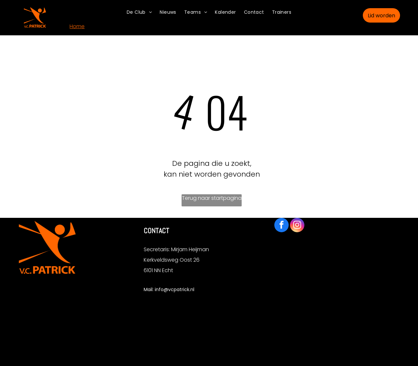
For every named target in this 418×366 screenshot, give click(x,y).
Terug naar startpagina (212, 198)
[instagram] (297, 226)
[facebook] (281, 226)
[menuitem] (139, 12)
